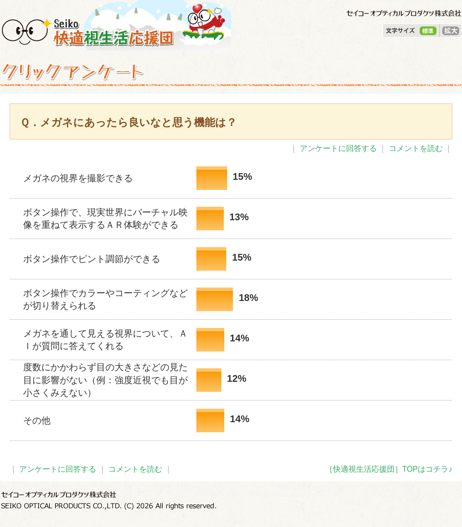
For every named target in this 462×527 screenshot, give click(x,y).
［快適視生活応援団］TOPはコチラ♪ (388, 469)
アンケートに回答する (338, 148)
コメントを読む (416, 148)
